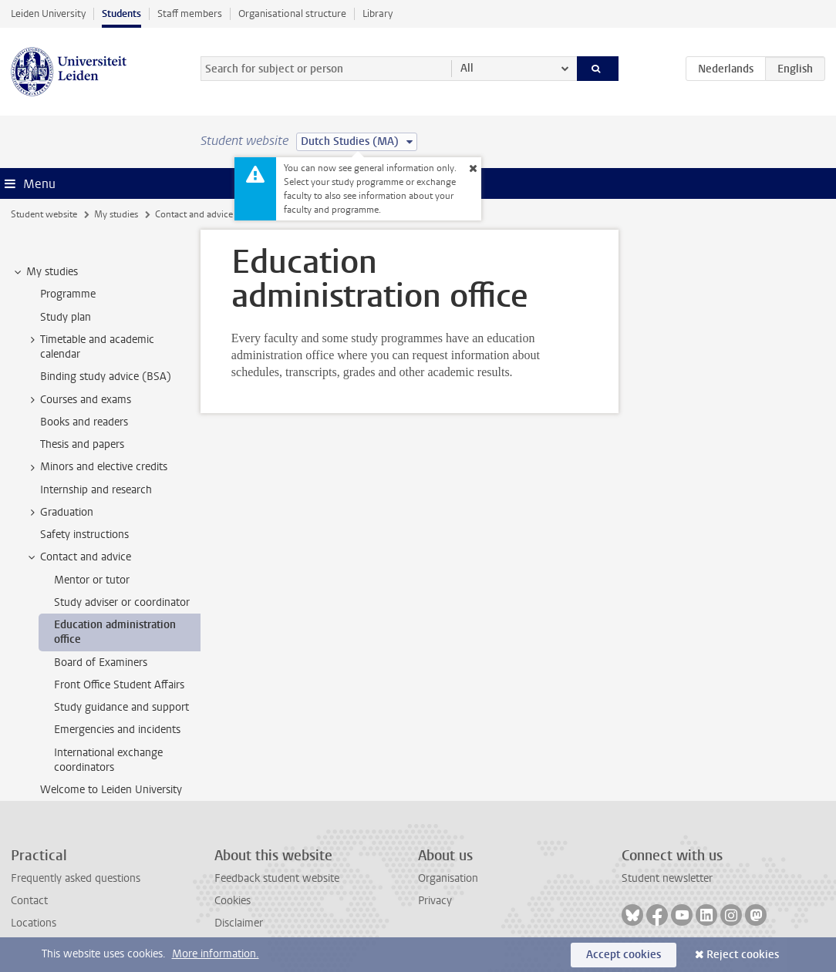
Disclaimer (238, 923)
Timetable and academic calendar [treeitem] (89, 347)
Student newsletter (667, 878)
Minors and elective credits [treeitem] (96, 467)
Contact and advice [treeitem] (78, 557)
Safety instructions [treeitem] (84, 534)
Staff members (189, 13)
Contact (29, 900)
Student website (44, 214)
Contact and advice (194, 214)
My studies (116, 214)
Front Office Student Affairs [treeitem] (119, 685)
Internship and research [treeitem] (96, 490)
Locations (33, 923)
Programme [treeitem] (68, 294)
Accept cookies (623, 954)
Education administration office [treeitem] (115, 632)
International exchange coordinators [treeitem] (108, 760)
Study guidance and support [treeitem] (121, 707)
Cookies (232, 900)
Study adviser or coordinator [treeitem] (122, 602)
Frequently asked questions (75, 878)
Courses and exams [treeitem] (78, 400)
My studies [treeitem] (45, 272)
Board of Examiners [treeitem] (100, 662)
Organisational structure (292, 13)
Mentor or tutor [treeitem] (92, 580)
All (467, 68)
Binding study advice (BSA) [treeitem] (105, 376)
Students (121, 13)
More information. (215, 954)
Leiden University (48, 13)
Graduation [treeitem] (59, 512)
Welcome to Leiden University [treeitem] (111, 789)
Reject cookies (742, 954)
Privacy (435, 900)
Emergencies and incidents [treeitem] (117, 729)
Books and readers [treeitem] (84, 422)
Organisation (448, 878)
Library (377, 13)
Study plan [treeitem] (65, 317)
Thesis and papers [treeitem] (82, 444)
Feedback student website (276, 878)
